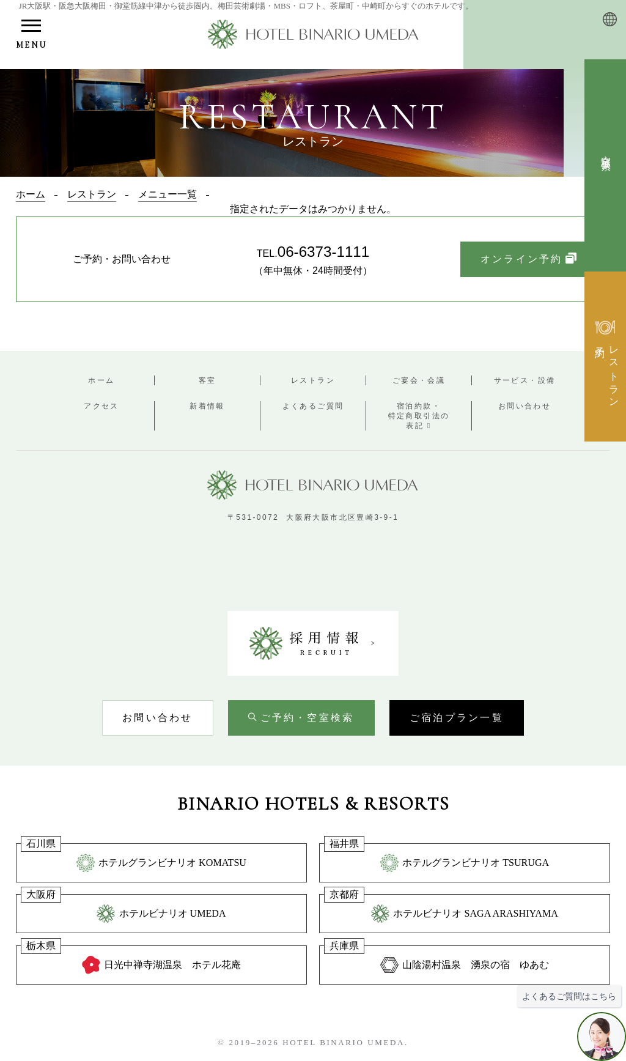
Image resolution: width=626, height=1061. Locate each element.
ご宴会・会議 (418, 380)
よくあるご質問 (313, 406)
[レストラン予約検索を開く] (605, 357)
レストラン (313, 380)
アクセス (101, 406)
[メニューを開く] (31, 35)
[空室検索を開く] (301, 718)
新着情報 (207, 406)
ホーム (101, 380)
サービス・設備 (525, 380)
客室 (207, 380)
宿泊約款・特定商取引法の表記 (419, 416)
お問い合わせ (524, 406)
